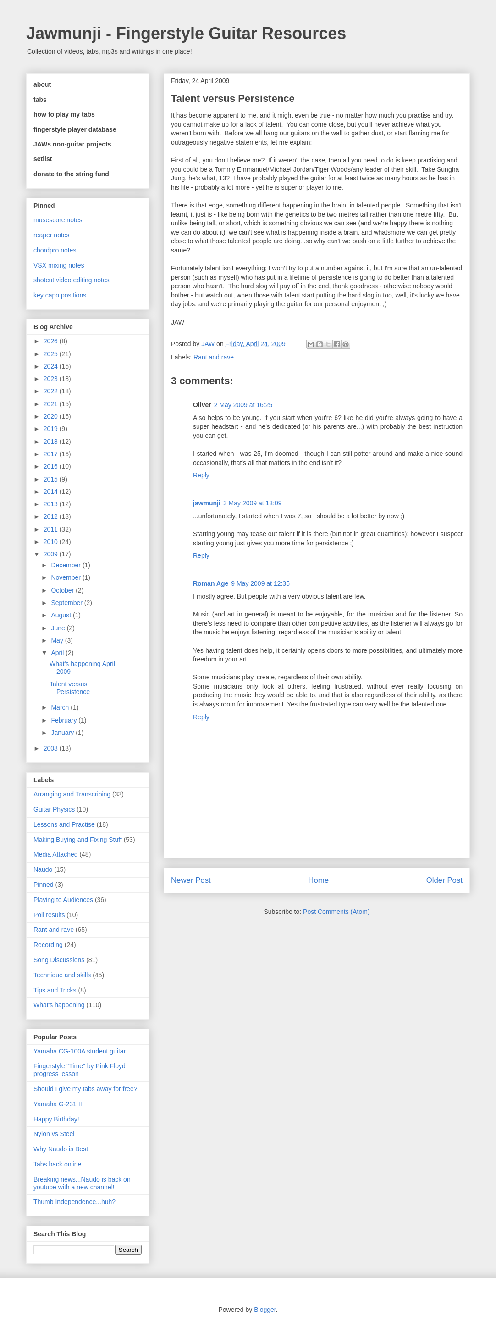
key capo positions (59, 295)
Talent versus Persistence (70, 687)
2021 (52, 404)
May (58, 640)
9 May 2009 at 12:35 (260, 583)
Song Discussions (58, 960)
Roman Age (210, 583)
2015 (52, 479)
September (67, 602)
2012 (52, 516)
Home (318, 880)
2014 (52, 491)
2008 (52, 748)
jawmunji (206, 503)
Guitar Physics (54, 809)
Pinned (43, 884)
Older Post (444, 880)
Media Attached (55, 854)
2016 (52, 466)
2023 (52, 378)
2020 (52, 416)
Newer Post (191, 880)
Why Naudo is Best (60, 1149)
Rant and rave (213, 357)
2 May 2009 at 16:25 (243, 405)
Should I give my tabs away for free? (85, 1089)
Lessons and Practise (64, 824)
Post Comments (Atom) (336, 911)
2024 (52, 366)
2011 (52, 529)
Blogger (265, 1309)
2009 (52, 554)
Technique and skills (62, 975)
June (58, 628)
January (63, 732)
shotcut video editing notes (71, 280)
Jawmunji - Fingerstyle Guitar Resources (186, 33)
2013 (52, 504)
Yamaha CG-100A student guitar (79, 1051)
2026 (52, 341)
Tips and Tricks (55, 990)
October (63, 590)
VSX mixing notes (58, 265)
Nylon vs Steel (53, 1133)
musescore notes (58, 220)
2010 (52, 541)
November (66, 577)
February (64, 720)
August (61, 615)
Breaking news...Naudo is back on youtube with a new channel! (82, 1183)
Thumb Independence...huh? (74, 1201)
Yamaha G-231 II (57, 1104)
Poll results (49, 915)
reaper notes (51, 235)
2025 (52, 354)
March (61, 707)
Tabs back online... (60, 1164)
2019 (52, 428)
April (58, 652)
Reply (201, 475)
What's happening (59, 1005)
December (66, 565)
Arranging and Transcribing (71, 794)
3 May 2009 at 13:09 (252, 503)
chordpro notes (54, 250)
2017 (52, 454)
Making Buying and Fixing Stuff (77, 839)
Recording (48, 944)
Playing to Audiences (63, 899)
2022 (52, 391)
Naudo (42, 869)
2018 (52, 441)
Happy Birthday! (56, 1119)
